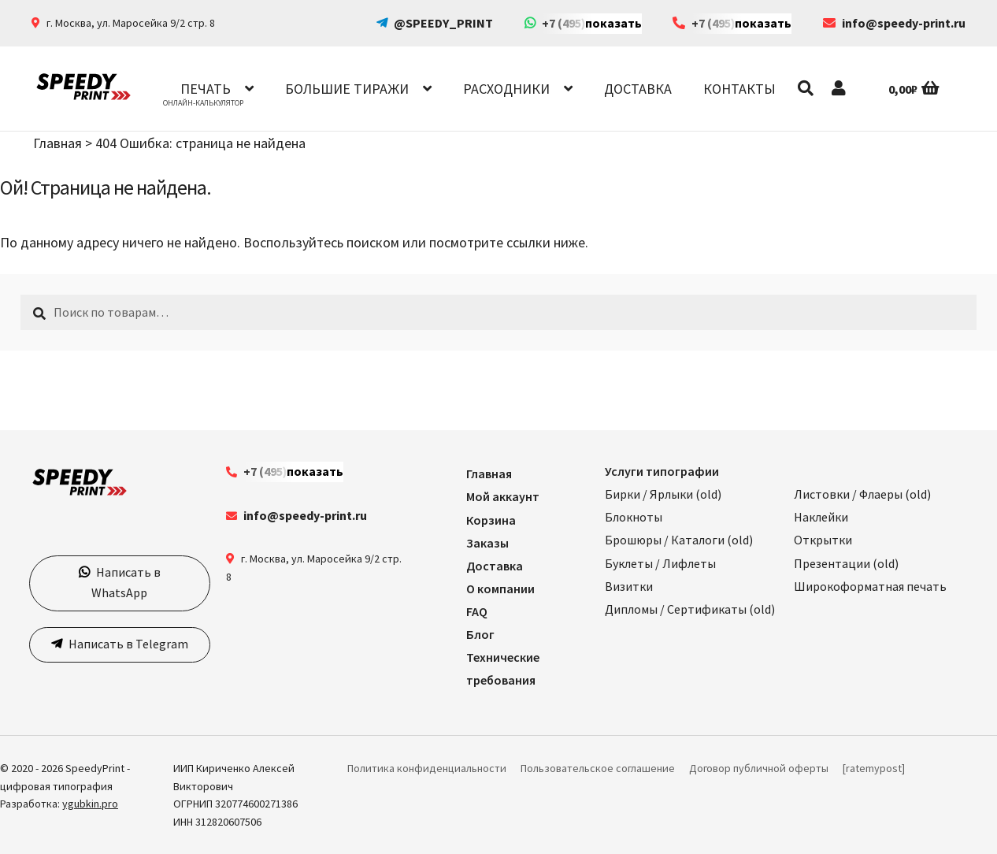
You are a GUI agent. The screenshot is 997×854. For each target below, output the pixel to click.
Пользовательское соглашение (598, 768)
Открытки (823, 540)
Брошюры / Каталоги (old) (679, 540)
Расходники (506, 89)
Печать (205, 89)
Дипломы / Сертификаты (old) (690, 609)
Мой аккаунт (502, 496)
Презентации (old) (846, 563)
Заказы (487, 543)
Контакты (739, 89)
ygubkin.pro (90, 803)
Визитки (629, 586)
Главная (57, 143)
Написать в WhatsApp (126, 582)
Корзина (491, 520)
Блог (480, 634)
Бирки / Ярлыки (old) (663, 494)
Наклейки (821, 517)
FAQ (476, 611)
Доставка (638, 89)
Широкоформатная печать (870, 586)
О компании (500, 588)
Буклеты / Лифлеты (660, 563)
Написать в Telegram (127, 644)
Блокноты (633, 517)
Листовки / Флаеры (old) (862, 494)
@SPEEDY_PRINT (443, 23)
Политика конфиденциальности (426, 768)
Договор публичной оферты (758, 768)
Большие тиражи (347, 89)
